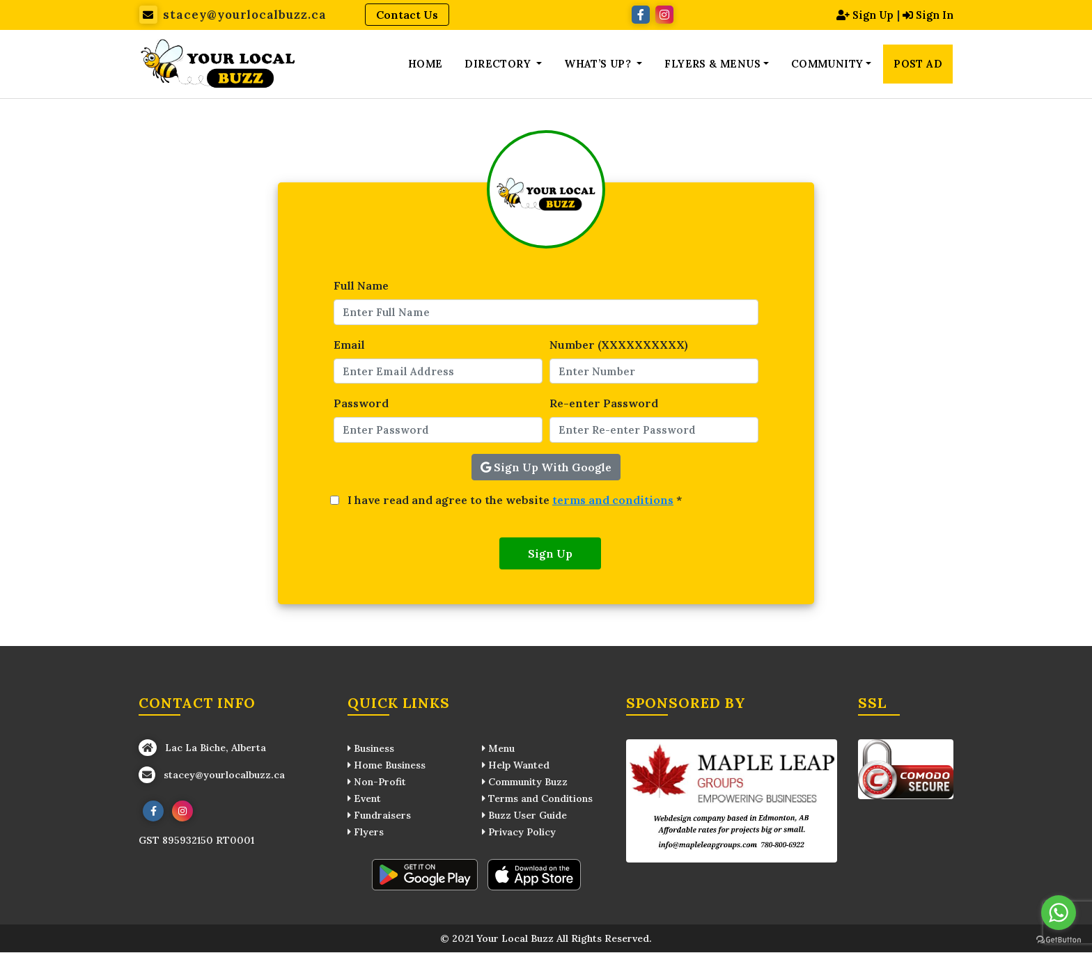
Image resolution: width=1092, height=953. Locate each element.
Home (425, 64)
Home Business (387, 765)
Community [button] (827, 64)
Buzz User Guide (524, 816)
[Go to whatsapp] (1058, 912)
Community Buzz (525, 782)
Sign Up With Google (546, 468)
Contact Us (407, 15)
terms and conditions (612, 500)
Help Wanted (515, 765)
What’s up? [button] (599, 64)
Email (349, 345)
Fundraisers (379, 816)
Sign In (926, 15)
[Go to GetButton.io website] (1058, 939)
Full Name (361, 287)
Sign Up (860, 15)
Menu (498, 749)
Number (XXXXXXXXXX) (618, 345)
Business (371, 749)
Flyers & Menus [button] (712, 64)
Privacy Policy (519, 832)
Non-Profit (377, 782)
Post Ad (918, 64)
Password (361, 404)
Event (364, 799)
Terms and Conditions (537, 799)
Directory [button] (499, 64)
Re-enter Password (603, 404)
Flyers (366, 832)
